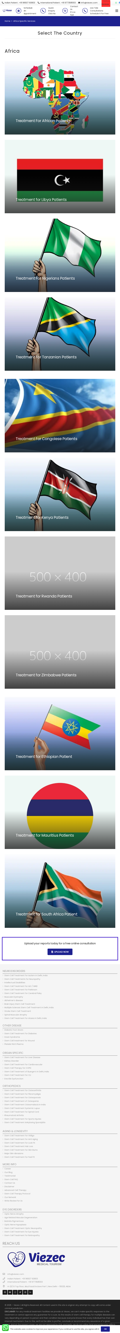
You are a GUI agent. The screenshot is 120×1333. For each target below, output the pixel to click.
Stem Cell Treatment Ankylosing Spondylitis (24, 1122)
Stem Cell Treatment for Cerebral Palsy (23, 993)
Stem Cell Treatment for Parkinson (20, 989)
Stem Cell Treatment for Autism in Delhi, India (26, 975)
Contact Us (9, 1183)
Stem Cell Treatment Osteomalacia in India (25, 1104)
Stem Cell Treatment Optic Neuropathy (23, 1228)
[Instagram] (15, 1292)
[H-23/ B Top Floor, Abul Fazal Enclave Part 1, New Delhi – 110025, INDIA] (5, 1286)
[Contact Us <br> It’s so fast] (66, 10)
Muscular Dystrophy (13, 997)
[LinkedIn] (30, 1292)
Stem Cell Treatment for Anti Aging (21, 1139)
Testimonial (9, 1175)
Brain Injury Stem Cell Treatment (19, 1004)
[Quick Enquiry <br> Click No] (44, 10)
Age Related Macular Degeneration (20, 1217)
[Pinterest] (25, 1292)
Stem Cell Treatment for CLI (17, 1075)
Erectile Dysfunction (13, 1078)
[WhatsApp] (116, 3)
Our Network (10, 1197)
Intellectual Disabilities (14, 982)
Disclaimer (9, 1186)
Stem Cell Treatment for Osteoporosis (22, 1097)
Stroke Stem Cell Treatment (17, 1011)
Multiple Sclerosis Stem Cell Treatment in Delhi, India (29, 1007)
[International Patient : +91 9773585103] (5, 1282)
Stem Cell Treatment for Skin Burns (21, 1150)
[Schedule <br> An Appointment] (20, 10)
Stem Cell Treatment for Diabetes (20, 1033)
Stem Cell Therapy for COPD (17, 1068)
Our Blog (8, 1172)
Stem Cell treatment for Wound (19, 1040)
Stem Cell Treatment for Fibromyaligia (22, 1094)
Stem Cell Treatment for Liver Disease (22, 1057)
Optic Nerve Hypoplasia (15, 1224)
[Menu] (117, 10)
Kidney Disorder (11, 1061)
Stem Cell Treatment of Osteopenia (21, 1101)
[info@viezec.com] (5, 1274)
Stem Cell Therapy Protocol (17, 1193)
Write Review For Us (13, 1200)
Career (7, 1168)
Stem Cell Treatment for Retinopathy (22, 1235)
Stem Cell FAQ (11, 1179)
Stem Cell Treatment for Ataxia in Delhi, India (25, 1018)
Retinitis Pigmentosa (14, 1221)
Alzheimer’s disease (13, 1000)
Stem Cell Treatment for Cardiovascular (23, 1064)
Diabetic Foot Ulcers (13, 1030)
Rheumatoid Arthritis (14, 1115)
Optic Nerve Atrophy (14, 1214)
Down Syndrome (12, 1037)
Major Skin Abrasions (13, 1153)
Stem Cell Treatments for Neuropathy (22, 979)
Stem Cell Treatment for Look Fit (19, 1142)
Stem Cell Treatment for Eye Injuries (21, 1231)
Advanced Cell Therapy (15, 1190)
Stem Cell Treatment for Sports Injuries (22, 1119)
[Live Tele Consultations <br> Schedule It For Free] (86, 10)
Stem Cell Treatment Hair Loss (18, 1146)
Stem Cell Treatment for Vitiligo (19, 1135)
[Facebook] (5, 1292)
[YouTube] (10, 1292)
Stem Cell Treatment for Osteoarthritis (22, 1090)
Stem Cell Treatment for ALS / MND (21, 986)
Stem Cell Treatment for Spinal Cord (21, 1111)
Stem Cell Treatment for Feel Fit (19, 1157)
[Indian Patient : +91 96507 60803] (5, 1278)
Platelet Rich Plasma (13, 1044)
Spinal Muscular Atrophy (15, 1014)
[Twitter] (20, 1292)
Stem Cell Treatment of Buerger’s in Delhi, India (26, 1071)
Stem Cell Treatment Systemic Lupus (22, 1108)
